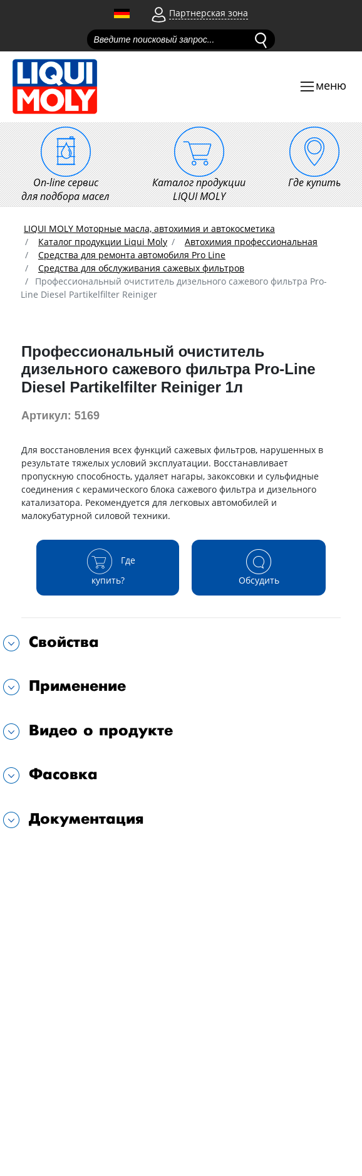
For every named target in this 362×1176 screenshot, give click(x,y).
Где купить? (108, 567)
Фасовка (63, 774)
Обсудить (259, 567)
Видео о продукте (101, 730)
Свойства (64, 642)
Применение (77, 686)
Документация (86, 819)
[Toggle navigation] (322, 87)
